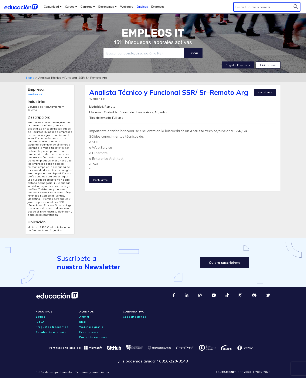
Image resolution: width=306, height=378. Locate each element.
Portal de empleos (93, 337)
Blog (82, 321)
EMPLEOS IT (153, 33)
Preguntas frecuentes (52, 326)
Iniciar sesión (268, 65)
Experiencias (88, 332)
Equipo (41, 316)
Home (30, 78)
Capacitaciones (134, 316)
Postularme (265, 92)
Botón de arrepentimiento (54, 372)
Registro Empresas (238, 65)
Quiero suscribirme (224, 262)
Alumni (84, 316)
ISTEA (40, 321)
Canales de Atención (51, 332)
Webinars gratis (91, 326)
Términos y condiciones (92, 372)
